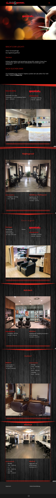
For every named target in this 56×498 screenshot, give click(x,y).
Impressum (8, 486)
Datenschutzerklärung (35, 486)
